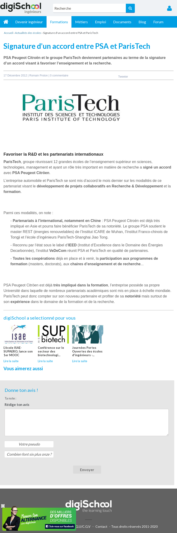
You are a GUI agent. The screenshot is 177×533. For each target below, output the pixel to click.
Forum (158, 22)
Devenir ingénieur (29, 22)
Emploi (100, 22)
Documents (122, 22)
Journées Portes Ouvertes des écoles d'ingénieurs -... (87, 351)
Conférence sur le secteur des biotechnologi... (51, 351)
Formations (59, 22)
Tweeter (123, 76)
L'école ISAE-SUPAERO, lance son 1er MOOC (18, 351)
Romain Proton (38, 75)
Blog (142, 22)
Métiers (81, 22)
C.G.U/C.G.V (82, 526)
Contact (101, 526)
